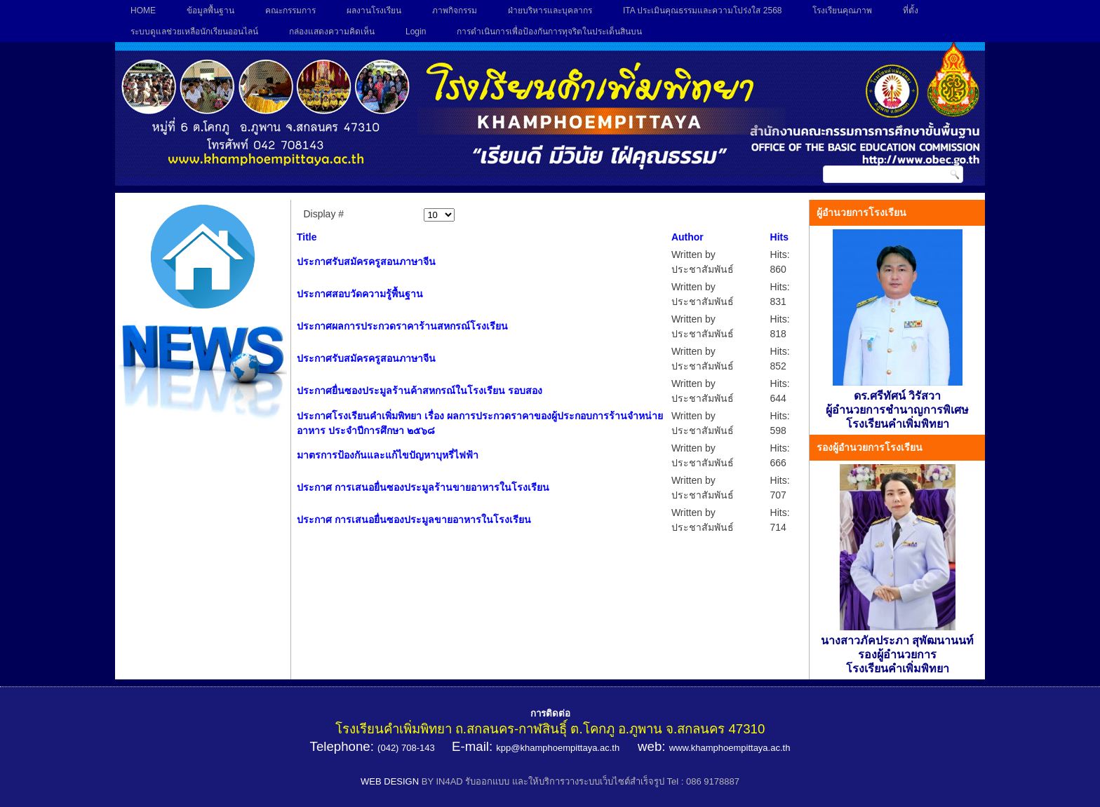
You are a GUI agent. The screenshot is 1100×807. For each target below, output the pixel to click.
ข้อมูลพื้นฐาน (210, 10)
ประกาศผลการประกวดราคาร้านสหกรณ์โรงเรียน (402, 326)
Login (415, 31)
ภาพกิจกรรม (454, 10)
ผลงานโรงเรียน (374, 10)
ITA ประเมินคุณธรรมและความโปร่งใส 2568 (702, 10)
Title (307, 237)
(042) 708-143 (406, 747)
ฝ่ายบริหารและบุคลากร (550, 10)
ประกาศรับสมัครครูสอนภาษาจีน (366, 261)
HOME (143, 10)
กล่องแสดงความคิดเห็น (332, 31)
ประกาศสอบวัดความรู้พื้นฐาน (360, 293)
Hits (779, 237)
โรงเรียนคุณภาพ (842, 10)
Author (687, 237)
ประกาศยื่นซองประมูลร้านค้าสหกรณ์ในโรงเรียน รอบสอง (419, 390)
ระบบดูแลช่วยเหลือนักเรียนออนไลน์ (194, 31)
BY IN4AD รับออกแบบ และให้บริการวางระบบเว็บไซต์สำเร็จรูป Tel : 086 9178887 (580, 781)
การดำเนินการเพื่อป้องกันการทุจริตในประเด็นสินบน (549, 31)
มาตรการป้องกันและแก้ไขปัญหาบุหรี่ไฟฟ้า (387, 455)
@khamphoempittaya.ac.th (565, 747)
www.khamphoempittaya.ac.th (730, 747)
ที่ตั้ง (910, 10)
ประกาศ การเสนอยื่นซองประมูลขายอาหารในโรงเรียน (414, 519)
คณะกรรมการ (290, 10)
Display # (324, 213)
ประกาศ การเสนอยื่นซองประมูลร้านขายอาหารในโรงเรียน (423, 487)
